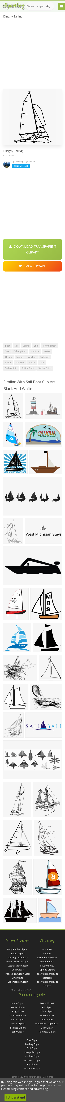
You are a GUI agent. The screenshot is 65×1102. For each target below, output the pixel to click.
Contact (47, 953)
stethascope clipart (18, 965)
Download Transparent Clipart (32, 249)
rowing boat (49, 345)
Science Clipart (18, 1027)
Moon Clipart (47, 1003)
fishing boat (19, 351)
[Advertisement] (32, 54)
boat (7, 345)
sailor (8, 362)
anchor (32, 356)
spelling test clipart (18, 957)
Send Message (20, 166)
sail (16, 345)
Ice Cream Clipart (33, 1060)
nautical (35, 351)
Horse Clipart (47, 1015)
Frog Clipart (18, 1011)
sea (7, 351)
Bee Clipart (47, 1019)
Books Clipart (18, 1007)
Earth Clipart (17, 1019)
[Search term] (40, 6)
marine (20, 356)
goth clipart (18, 969)
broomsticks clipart (18, 981)
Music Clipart (18, 1023)
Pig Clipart (32, 1064)
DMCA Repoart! (32, 266)
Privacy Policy (47, 965)
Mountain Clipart (32, 1068)
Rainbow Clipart (47, 1031)
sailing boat (28, 368)
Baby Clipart (17, 1031)
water (47, 351)
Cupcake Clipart (18, 1015)
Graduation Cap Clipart (47, 1023)
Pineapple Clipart (32, 1052)
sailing (26, 345)
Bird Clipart (32, 1048)
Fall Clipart (47, 1007)
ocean (8, 356)
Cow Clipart (32, 1040)
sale (42, 362)
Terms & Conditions (47, 957)
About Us (47, 949)
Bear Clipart (47, 1027)
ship (36, 345)
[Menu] (61, 6)
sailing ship (11, 368)
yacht (32, 362)
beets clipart (18, 953)
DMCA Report (47, 961)
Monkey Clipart (32, 1056)
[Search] (48, 6)
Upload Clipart (47, 969)
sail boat (20, 362)
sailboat (44, 356)
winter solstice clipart (17, 961)
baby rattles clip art (17, 949)
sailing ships (44, 368)
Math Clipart (17, 1003)
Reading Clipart (32, 1044)
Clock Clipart (47, 1011)
